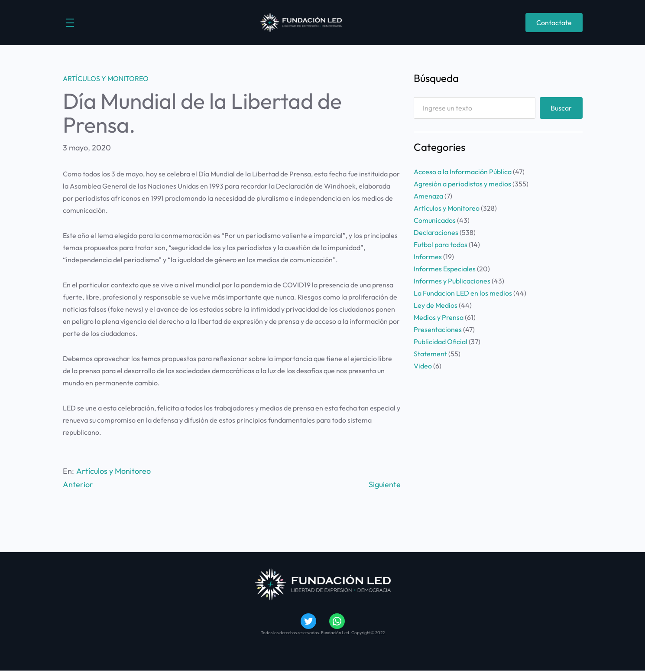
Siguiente (385, 484)
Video (423, 366)
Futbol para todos (440, 244)
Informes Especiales (445, 268)
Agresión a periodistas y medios (462, 183)
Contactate (554, 22)
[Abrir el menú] (70, 23)
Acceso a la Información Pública (463, 171)
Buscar (561, 108)
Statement (430, 353)
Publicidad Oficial (440, 341)
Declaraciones (436, 232)
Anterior (78, 484)
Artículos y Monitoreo (106, 78)
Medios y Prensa (438, 317)
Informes (428, 256)
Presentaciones (438, 329)
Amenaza (428, 196)
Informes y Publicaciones (452, 281)
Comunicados (435, 220)
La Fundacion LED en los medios (463, 293)
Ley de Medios (435, 305)
